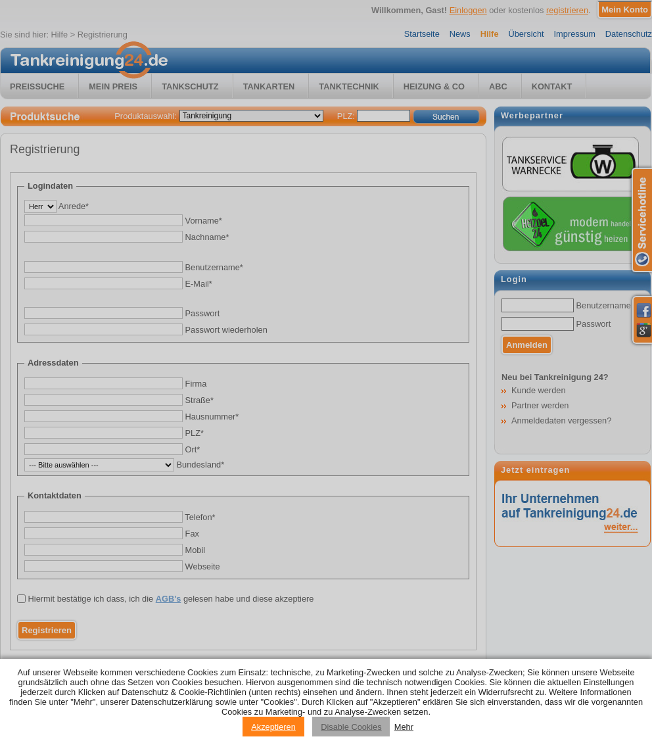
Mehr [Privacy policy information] (403, 727)
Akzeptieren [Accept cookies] (273, 727)
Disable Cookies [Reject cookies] (351, 727)
